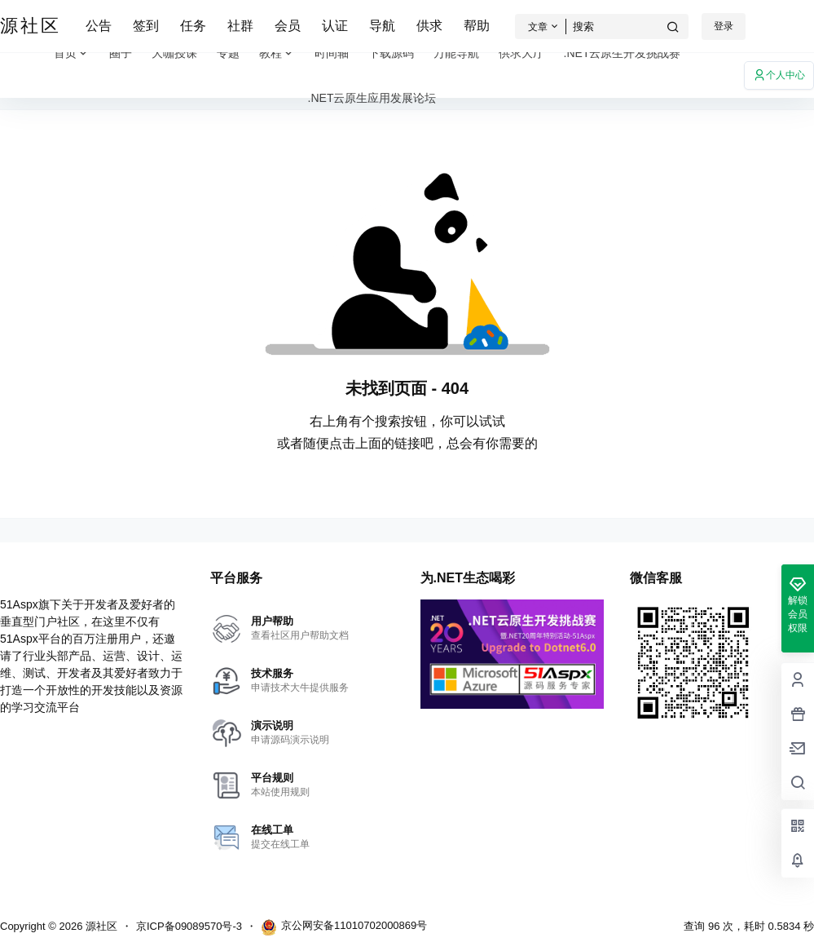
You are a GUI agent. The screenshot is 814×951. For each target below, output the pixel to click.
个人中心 (779, 75)
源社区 (99, 926)
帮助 (477, 26)
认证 (335, 26)
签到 (146, 26)
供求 (429, 26)
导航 (382, 26)
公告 (99, 26)
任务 (193, 26)
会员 (288, 26)
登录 (723, 26)
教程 (277, 53)
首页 (72, 53)
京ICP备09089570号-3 (189, 926)
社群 (240, 26)
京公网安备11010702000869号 (344, 927)
